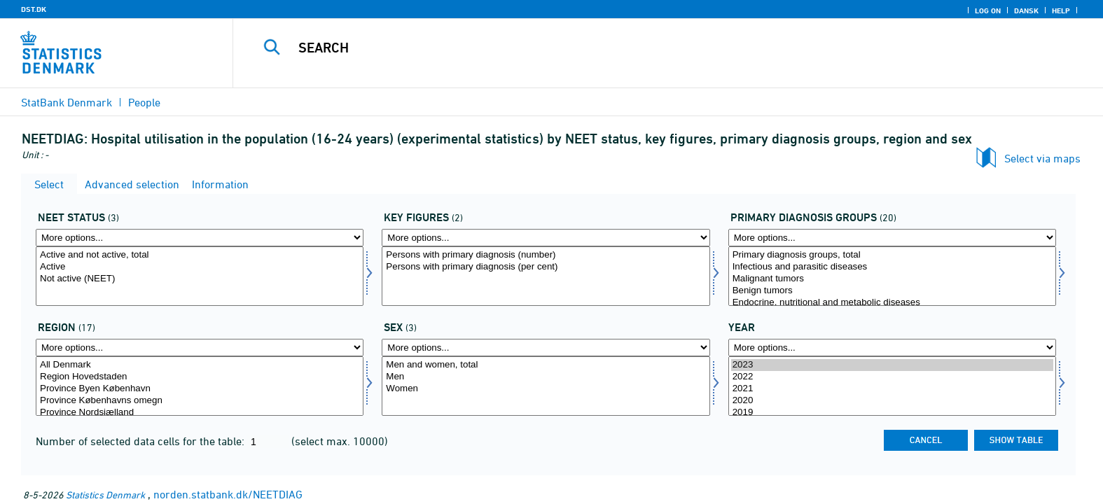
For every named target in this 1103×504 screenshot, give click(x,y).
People (144, 102)
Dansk (1026, 10)
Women (545, 389)
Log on (988, 10)
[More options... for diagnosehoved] (892, 237)
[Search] (636, 48)
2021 (892, 389)
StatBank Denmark (66, 102)
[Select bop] (199, 386)
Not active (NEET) (200, 279)
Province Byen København (200, 389)
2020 (892, 401)
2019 (892, 413)
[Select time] (892, 386)
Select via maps (1042, 158)
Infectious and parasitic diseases (892, 267)
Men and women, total (545, 365)
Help (1061, 10)
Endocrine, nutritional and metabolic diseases (892, 303)
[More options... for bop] (199, 347)
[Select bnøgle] (545, 276)
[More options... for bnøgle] (545, 237)
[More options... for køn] (545, 347)
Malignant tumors (892, 279)
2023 (892, 365)
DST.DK (33, 9)
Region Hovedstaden (200, 377)
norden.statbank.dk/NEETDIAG (228, 494)
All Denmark (200, 365)
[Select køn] (545, 386)
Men (545, 377)
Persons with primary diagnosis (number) (545, 255)
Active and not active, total (200, 255)
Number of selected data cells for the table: (141, 441)
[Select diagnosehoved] (892, 276)
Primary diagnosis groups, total (892, 255)
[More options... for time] (892, 347)
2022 (892, 377)
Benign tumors (892, 291)
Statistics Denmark (105, 494)
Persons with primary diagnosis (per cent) (545, 267)
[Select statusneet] (199, 276)
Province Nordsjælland (200, 413)
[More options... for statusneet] (199, 237)
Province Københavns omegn (200, 401)
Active (200, 267)
